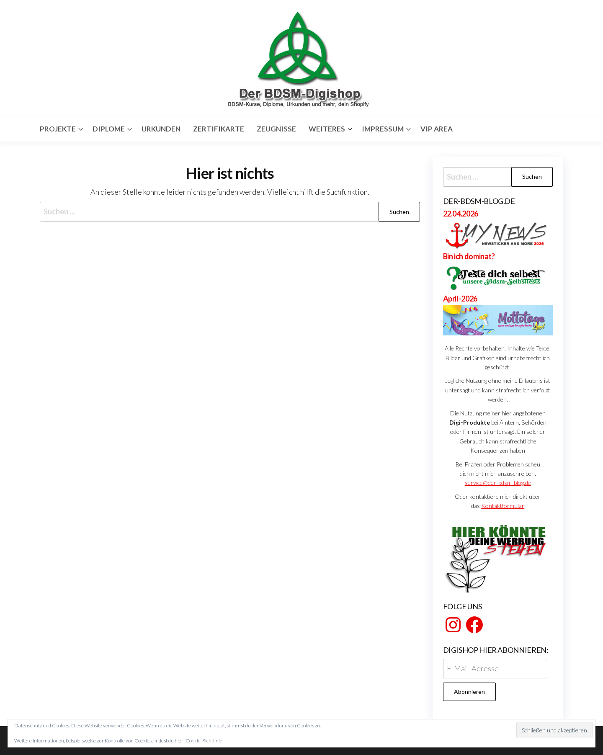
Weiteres (327, 128)
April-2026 (460, 298)
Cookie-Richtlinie (204, 740)
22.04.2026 (460, 213)
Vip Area (436, 128)
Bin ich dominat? (469, 256)
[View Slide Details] (498, 556)
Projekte (58, 128)
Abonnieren (469, 691)
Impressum (383, 128)
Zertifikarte (218, 128)
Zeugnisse (276, 128)
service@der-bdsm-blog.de (498, 482)
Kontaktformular (502, 505)
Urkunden (161, 128)
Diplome (109, 128)
